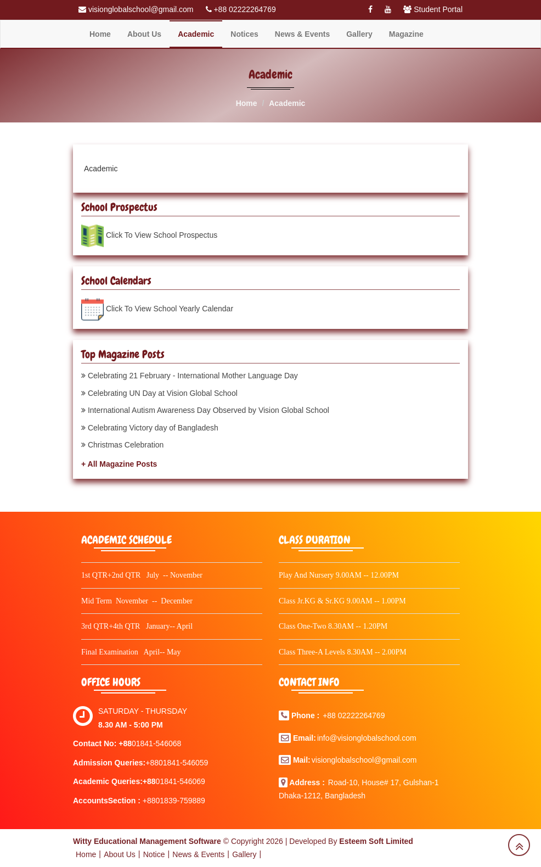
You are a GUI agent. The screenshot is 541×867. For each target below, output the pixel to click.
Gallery (359, 34)
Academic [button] (196, 34)
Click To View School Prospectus (162, 235)
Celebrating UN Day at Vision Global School (163, 393)
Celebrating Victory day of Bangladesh (153, 427)
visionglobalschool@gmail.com (364, 760)
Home (100, 34)
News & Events (302, 34)
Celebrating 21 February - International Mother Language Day (193, 375)
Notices (244, 34)
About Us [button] (144, 34)
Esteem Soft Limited (376, 841)
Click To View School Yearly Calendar (169, 308)
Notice (154, 854)
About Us (120, 854)
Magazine (406, 34)
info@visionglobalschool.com (366, 738)
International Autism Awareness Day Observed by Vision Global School (208, 410)
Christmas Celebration (126, 444)
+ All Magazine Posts (119, 464)
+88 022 (337, 715)
